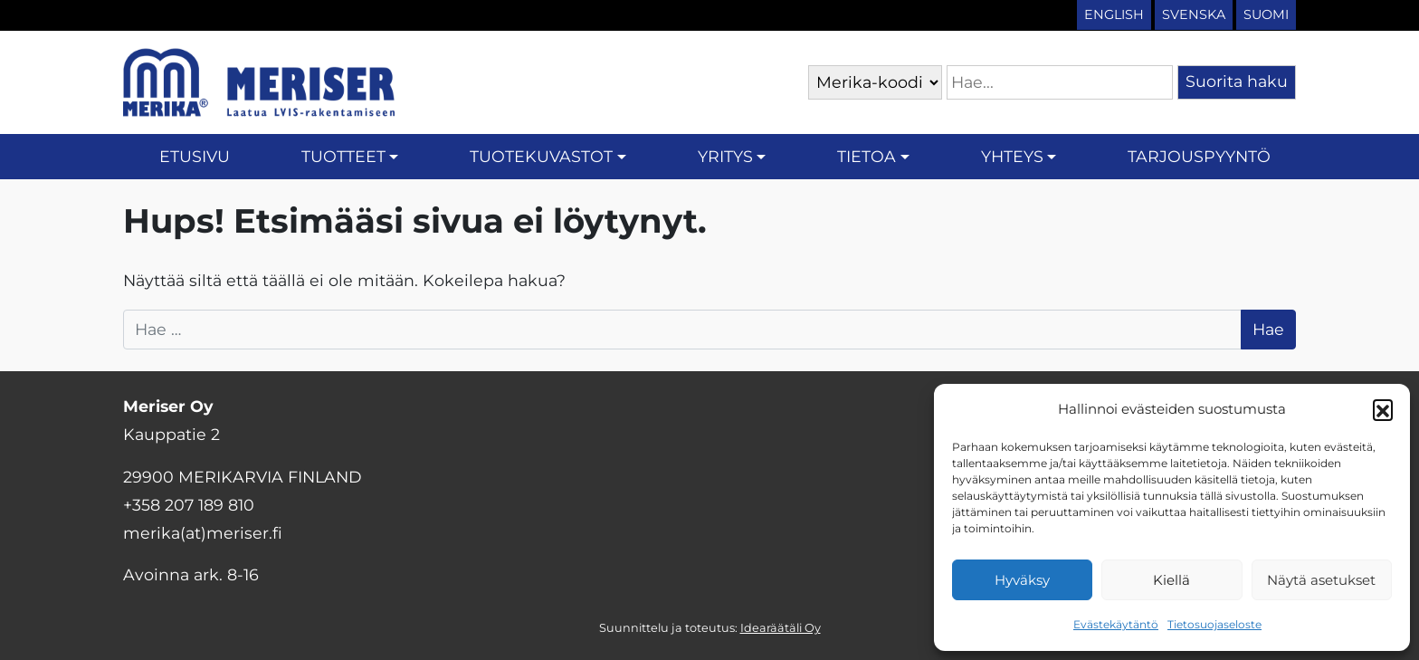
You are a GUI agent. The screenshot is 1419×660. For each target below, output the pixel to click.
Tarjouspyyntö (1199, 156)
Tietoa (866, 156)
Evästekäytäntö (1115, 624)
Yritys (725, 156)
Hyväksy (1022, 579)
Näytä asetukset (1321, 579)
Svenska (1193, 14)
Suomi (1266, 14)
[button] (1383, 409)
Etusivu (194, 156)
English (1114, 14)
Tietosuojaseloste (1214, 624)
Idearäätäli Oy (780, 628)
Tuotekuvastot (541, 156)
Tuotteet (343, 156)
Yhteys (1012, 156)
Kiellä (1171, 579)
